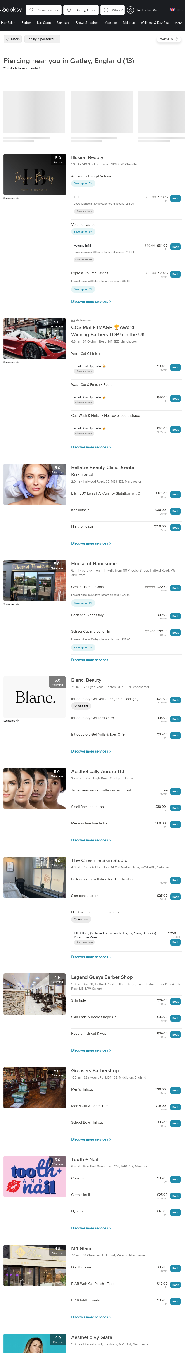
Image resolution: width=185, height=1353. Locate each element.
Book (175, 198)
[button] (44, 10)
